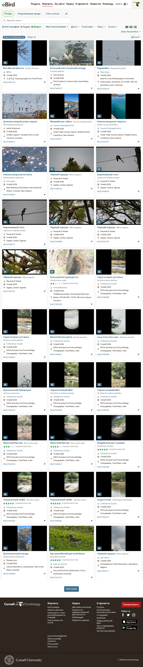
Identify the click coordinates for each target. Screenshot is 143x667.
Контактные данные (106, 631)
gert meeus (104, 558)
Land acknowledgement (57, 636)
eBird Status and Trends (81, 607)
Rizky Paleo (104, 72)
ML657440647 (56, 354)
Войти (119, 4)
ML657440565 (56, 410)
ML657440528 (9, 464)
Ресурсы (100, 607)
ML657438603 (9, 195)
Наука (70, 4)
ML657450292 (56, 304)
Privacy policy (52, 644)
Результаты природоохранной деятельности (80, 612)
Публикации (77, 617)
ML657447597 (103, 242)
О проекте (81, 4)
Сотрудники (102, 615)
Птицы (8, 14)
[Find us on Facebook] (123, 615)
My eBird (59, 4)
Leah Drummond (60, 564)
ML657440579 (9, 410)
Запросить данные (80, 620)
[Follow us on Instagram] (133, 615)
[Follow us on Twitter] (128, 615)
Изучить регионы (55, 610)
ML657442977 (103, 142)
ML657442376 (9, 82)
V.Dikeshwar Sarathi (108, 284)
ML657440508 (103, 467)
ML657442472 (56, 88)
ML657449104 (56, 189)
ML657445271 (103, 571)
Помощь (107, 4)
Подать (35, 4)
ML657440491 (56, 521)
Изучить (47, 4)
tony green (10, 181)
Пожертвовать (131, 605)
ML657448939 (103, 191)
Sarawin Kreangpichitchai (63, 125)
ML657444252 (103, 89)
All (66, 14)
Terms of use (52, 647)
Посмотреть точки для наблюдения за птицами (56, 615)
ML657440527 (56, 464)
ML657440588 (103, 354)
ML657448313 (9, 142)
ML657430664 (9, 574)
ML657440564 (103, 410)
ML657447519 (9, 291)
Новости (95, 4)
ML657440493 (9, 521)
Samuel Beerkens (60, 288)
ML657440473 (103, 517)
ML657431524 (56, 578)
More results (71, 589)
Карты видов (53, 607)
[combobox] (38, 20)
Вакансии (101, 618)
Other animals (52, 14)
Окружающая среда (29, 14)
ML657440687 (9, 357)
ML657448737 (9, 244)
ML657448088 (56, 242)
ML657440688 (103, 297)
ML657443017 (56, 139)
